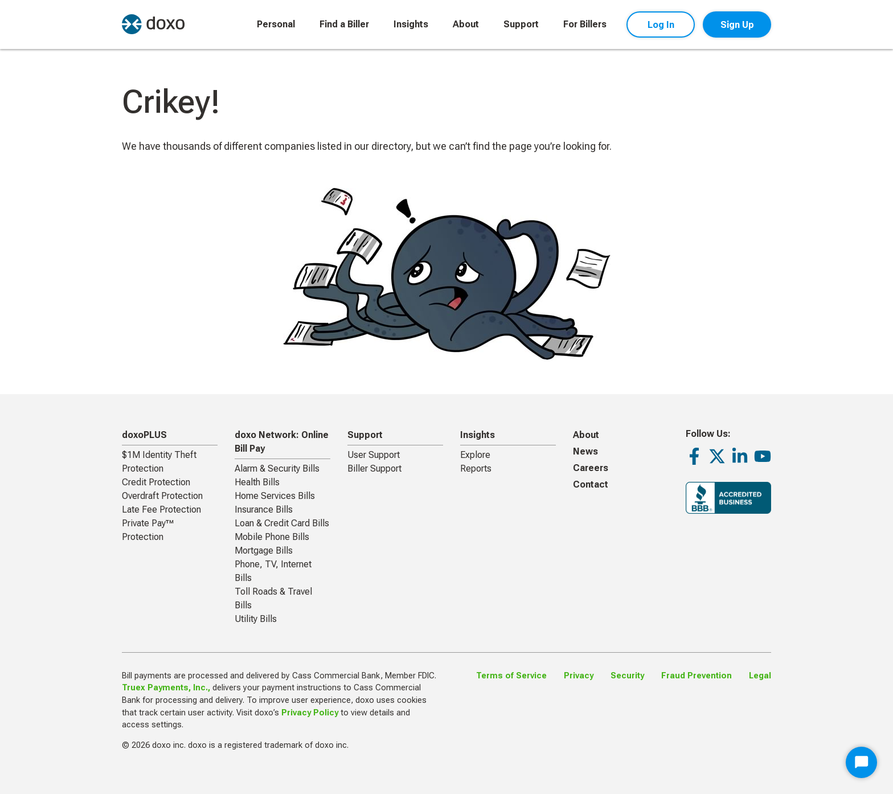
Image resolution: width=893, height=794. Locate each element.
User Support (373, 454)
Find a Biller (344, 24)
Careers (590, 468)
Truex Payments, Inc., (166, 688)
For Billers (585, 24)
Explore (475, 454)
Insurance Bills (264, 509)
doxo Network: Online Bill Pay (282, 441)
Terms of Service (511, 676)
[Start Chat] (861, 762)
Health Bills (257, 482)
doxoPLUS (144, 434)
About (466, 24)
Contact (590, 484)
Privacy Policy (309, 713)
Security (627, 676)
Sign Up (737, 24)
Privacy (578, 676)
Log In (661, 24)
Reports (475, 468)
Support (521, 24)
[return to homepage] (153, 24)
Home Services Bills (275, 495)
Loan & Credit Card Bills (282, 523)
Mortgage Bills (264, 550)
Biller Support (374, 468)
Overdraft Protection (162, 495)
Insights (411, 24)
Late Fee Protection (161, 509)
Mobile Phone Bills (272, 536)
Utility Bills (256, 618)
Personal (276, 24)
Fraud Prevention (696, 676)
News (585, 451)
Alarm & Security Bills (277, 468)
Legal (760, 676)
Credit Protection (156, 482)
